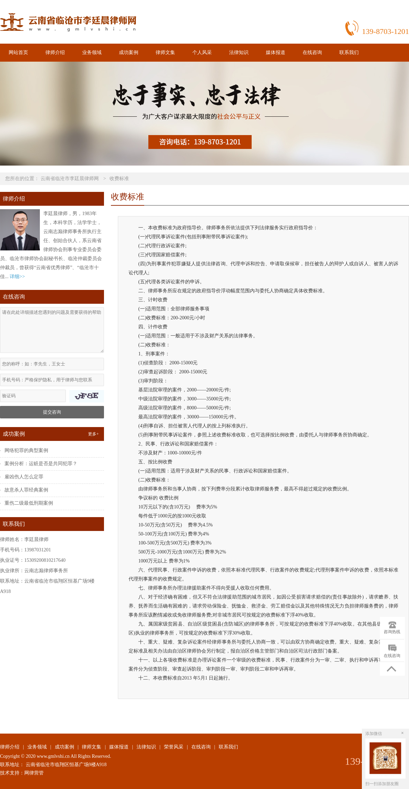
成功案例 (128, 52)
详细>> (17, 276)
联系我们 (349, 52)
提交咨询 (52, 412)
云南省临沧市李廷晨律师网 (70, 178)
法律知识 (239, 52)
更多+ (93, 434)
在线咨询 (312, 52)
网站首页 (18, 52)
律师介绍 (55, 52)
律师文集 (165, 52)
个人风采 (202, 52)
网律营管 (34, 772)
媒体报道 (275, 52)
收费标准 (119, 178)
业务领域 (92, 52)
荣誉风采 (173, 747)
